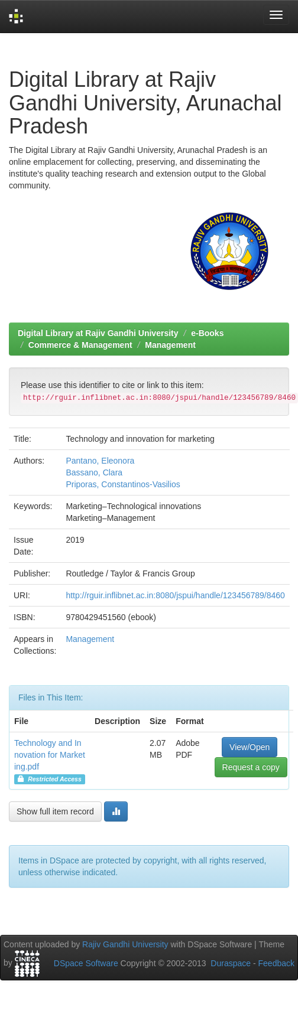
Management (170, 345)
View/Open (249, 747)
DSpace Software (86, 963)
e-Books (207, 333)
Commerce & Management (80, 345)
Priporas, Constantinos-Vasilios (123, 484)
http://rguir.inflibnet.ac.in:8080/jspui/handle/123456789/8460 (175, 595)
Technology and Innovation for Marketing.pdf (49, 754)
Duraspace (230, 963)
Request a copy (251, 767)
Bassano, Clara (94, 472)
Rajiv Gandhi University (125, 944)
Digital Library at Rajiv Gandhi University (98, 333)
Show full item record (55, 811)
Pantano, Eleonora (100, 460)
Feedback (276, 963)
